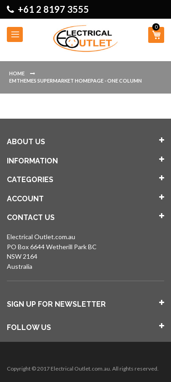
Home (17, 73)
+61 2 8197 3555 (53, 9)
